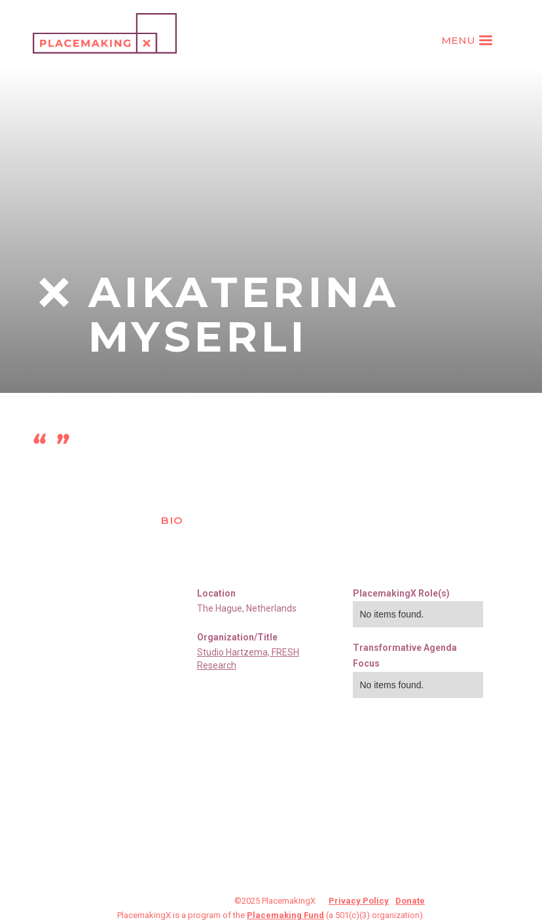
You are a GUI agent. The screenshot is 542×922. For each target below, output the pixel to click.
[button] (469, 41)
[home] (105, 33)
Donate (410, 901)
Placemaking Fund (285, 915)
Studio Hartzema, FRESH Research (248, 659)
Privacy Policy (359, 901)
